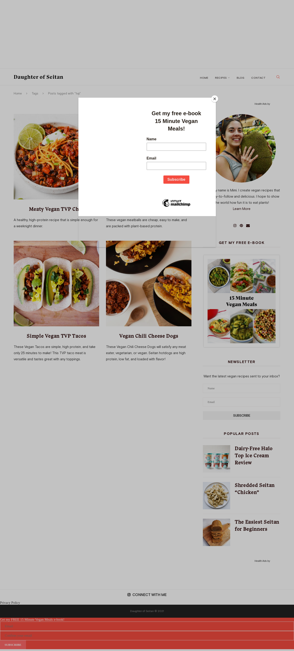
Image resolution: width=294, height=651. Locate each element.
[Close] (214, 98)
